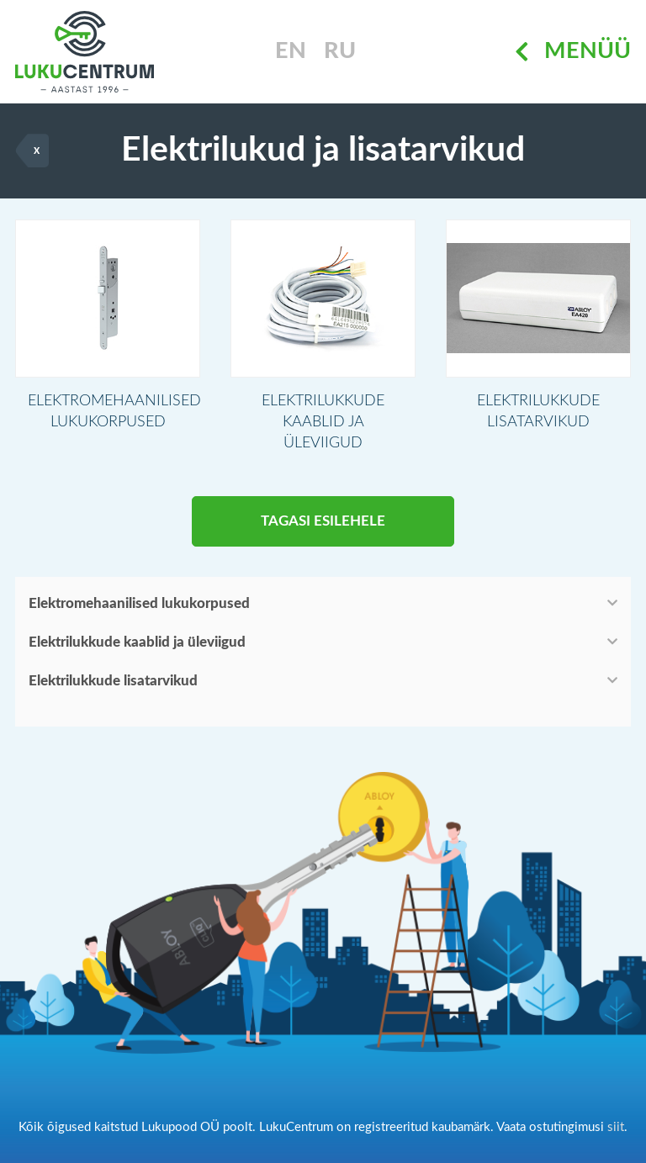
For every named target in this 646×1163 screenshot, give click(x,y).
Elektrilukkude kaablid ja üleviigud (137, 642)
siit (615, 1127)
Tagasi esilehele (323, 521)
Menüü (573, 51)
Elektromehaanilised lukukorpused (139, 603)
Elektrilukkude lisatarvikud (113, 681)
